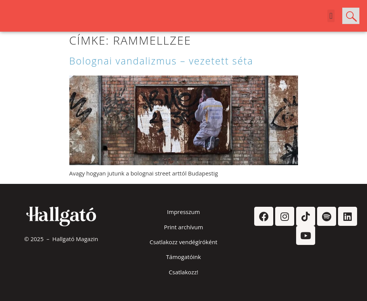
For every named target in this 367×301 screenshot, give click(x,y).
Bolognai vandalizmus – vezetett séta (161, 60)
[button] (331, 16)
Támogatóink (183, 257)
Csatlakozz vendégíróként (184, 242)
